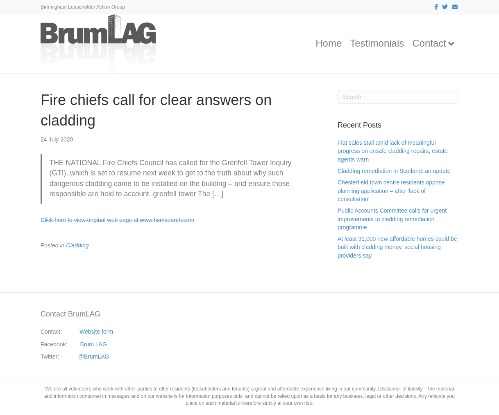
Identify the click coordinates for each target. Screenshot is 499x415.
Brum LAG (93, 344)
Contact (429, 43)
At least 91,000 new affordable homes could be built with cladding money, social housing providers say (397, 247)
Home (328, 43)
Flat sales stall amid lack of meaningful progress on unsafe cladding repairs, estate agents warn (393, 151)
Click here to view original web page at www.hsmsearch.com (117, 220)
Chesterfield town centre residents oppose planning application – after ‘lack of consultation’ (391, 190)
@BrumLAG (93, 356)
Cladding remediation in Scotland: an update (394, 171)
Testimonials (377, 43)
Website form (96, 331)
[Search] (398, 97)
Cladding (77, 245)
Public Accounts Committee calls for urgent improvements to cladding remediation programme (392, 219)
